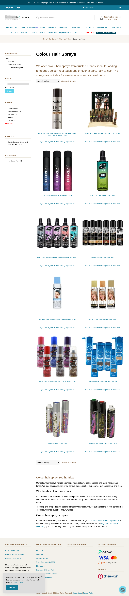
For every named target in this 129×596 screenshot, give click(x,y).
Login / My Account (12, 550)
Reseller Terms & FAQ (13, 558)
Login (18, 7)
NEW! (42, 28)
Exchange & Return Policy (45, 570)
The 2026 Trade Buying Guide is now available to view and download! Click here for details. (65, 3)
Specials (77, 33)
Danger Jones (12, 28)
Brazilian (64, 27)
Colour (51, 27)
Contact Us (40, 554)
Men (42, 32)
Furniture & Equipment (59, 32)
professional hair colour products (104, 520)
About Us (39, 550)
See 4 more (9, 123)
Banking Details (41, 558)
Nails (15, 32)
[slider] (6, 84)
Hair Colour (53, 39)
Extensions (103, 27)
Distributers (40, 566)
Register (9, 7)
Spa (34, 32)
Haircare (77, 27)
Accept (12, 587)
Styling (116, 27)
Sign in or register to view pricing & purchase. (57, 142)
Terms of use (77, 593)
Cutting (90, 27)
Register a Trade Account (14, 554)
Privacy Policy (88, 593)
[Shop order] (48, 81)
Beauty (25, 32)
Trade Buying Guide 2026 (45, 562)
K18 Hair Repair (29, 27)
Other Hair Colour (64, 39)
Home (45, 39)
